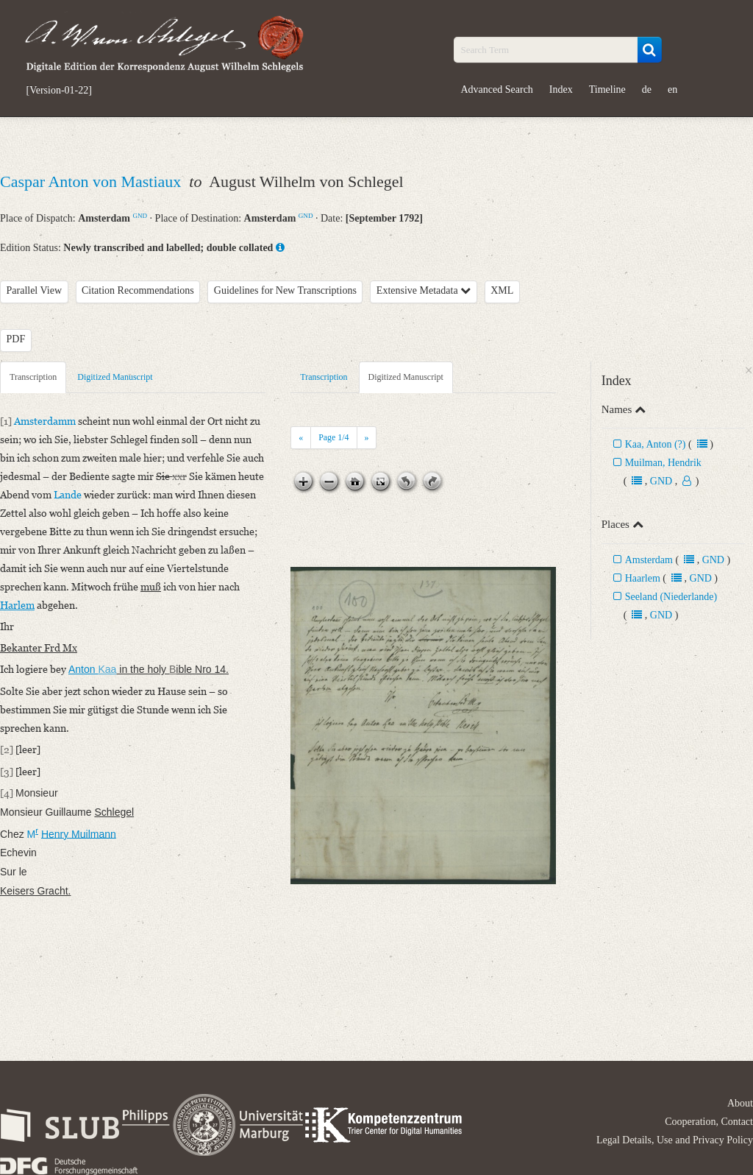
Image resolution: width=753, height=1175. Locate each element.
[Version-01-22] (59, 90)
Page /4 (333, 437)
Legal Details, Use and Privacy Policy (674, 1140)
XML (501, 290)
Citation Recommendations (138, 290)
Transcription (33, 377)
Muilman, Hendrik (663, 462)
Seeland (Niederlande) (671, 596)
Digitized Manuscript (114, 377)
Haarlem (642, 578)
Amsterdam (649, 559)
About (740, 1103)
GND (139, 215)
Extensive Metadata (423, 290)
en (672, 89)
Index (561, 89)
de (647, 89)
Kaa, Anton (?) (655, 444)
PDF (16, 339)
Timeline (607, 89)
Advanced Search (497, 89)
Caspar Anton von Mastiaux (92, 181)
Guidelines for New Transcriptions (285, 290)
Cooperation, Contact (709, 1121)
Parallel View (35, 290)
